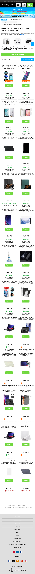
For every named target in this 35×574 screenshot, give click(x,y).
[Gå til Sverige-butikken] (17, 552)
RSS (17, 535)
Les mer (22, 34)
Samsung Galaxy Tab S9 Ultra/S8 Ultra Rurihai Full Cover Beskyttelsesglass (26, 211)
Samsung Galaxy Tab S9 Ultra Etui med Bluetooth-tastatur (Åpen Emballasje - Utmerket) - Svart (9, 426)
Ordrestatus (17, 523)
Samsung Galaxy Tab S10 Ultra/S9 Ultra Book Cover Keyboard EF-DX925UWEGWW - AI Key (9, 462)
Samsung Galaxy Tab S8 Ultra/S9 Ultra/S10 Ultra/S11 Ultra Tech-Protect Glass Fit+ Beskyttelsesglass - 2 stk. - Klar (26, 103)
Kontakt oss (17, 538)
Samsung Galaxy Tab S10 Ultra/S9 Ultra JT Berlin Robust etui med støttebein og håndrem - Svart (26, 318)
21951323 (29, 507)
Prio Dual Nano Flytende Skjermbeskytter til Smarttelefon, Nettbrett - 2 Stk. (26, 67)
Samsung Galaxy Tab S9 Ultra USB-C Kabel (17, 44)
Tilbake (4, 19)
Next (32, 44)
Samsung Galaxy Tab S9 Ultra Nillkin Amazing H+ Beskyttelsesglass (9, 211)
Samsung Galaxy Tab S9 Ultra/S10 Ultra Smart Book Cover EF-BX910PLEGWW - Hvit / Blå (26, 462)
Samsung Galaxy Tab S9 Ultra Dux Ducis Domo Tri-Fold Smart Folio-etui (9, 175)
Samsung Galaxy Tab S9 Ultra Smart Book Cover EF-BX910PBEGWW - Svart (9, 139)
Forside (17, 517)
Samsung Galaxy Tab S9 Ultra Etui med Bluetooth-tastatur (9, 318)
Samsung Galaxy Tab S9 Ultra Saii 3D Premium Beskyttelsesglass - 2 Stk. (9, 103)
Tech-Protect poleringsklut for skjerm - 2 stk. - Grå (26, 425)
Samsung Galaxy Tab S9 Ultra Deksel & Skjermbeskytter (6, 44)
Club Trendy (17, 529)
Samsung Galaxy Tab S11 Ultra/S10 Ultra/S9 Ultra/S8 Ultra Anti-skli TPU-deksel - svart (26, 139)
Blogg (17, 532)
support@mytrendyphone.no (12, 507)
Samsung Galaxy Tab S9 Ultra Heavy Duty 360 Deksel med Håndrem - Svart (9, 390)
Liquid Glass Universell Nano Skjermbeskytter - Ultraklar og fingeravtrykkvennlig (9, 67)
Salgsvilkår (17, 547)
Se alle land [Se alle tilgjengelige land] (17, 556)
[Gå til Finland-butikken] (21, 552)
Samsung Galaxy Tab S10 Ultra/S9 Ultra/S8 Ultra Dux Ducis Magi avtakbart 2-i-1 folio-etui (26, 283)
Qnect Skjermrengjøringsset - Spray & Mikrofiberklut (9, 246)
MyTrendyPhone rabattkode (17, 544)
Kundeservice (17, 520)
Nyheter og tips (17, 541)
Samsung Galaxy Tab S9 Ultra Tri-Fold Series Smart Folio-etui (26, 174)
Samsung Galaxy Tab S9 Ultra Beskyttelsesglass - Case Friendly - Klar (26, 354)
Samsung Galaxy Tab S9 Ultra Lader (29, 43)
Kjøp (9, 193)
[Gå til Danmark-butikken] (14, 552)
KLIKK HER (28, 1)
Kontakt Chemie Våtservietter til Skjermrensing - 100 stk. (9, 282)
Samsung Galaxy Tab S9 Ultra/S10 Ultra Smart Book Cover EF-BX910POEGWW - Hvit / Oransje (9, 354)
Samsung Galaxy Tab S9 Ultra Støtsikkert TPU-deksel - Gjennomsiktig (26, 390)
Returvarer (17, 526)
